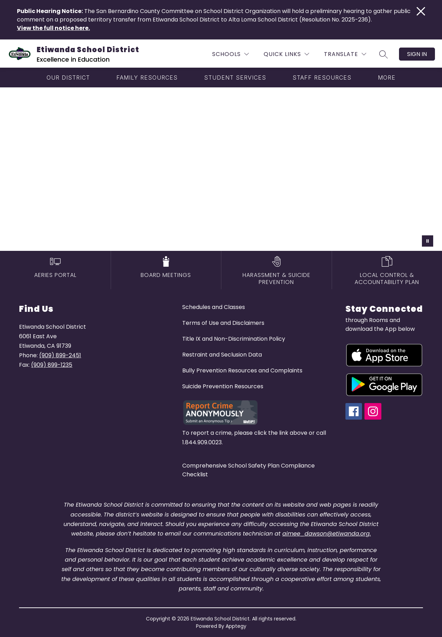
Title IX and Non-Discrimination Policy (233, 339)
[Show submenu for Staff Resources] (322, 77)
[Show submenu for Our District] (68, 77)
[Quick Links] (286, 54)
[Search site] (383, 54)
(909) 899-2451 (60, 355)
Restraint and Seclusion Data (222, 355)
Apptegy (236, 626)
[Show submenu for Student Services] (235, 77)
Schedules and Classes (213, 307)
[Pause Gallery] (427, 241)
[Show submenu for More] (386, 77)
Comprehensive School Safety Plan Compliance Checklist (248, 470)
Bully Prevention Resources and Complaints (242, 370)
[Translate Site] (345, 54)
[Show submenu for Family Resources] (147, 77)
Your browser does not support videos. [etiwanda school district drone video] (221, 169)
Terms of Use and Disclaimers (223, 323)
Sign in (417, 54)
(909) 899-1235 (51, 365)
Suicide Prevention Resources (222, 386)
